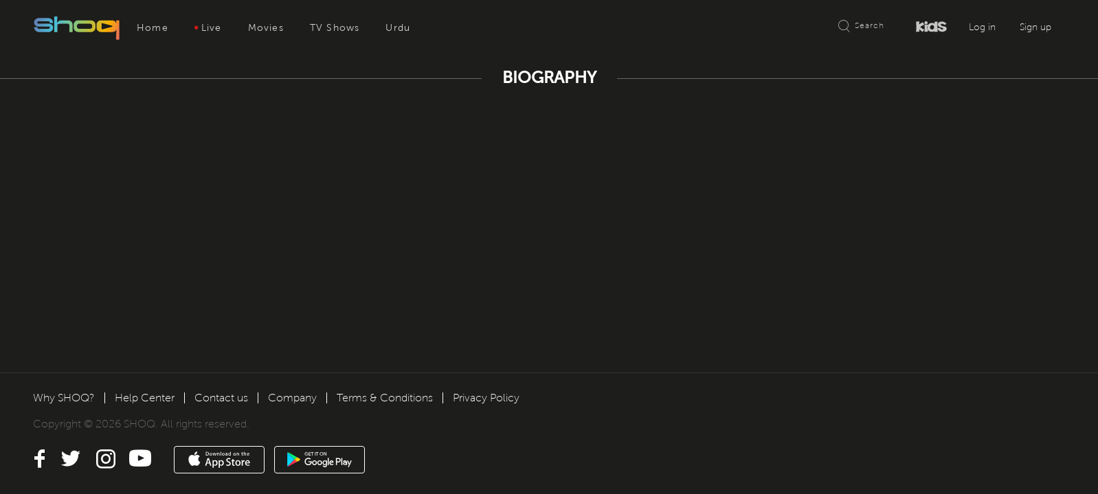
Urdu (397, 28)
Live (208, 28)
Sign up (1035, 27)
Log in (982, 27)
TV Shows (335, 28)
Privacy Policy (486, 397)
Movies (266, 28)
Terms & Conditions (385, 397)
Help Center (145, 397)
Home (152, 28)
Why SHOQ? (64, 397)
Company (292, 397)
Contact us (221, 397)
